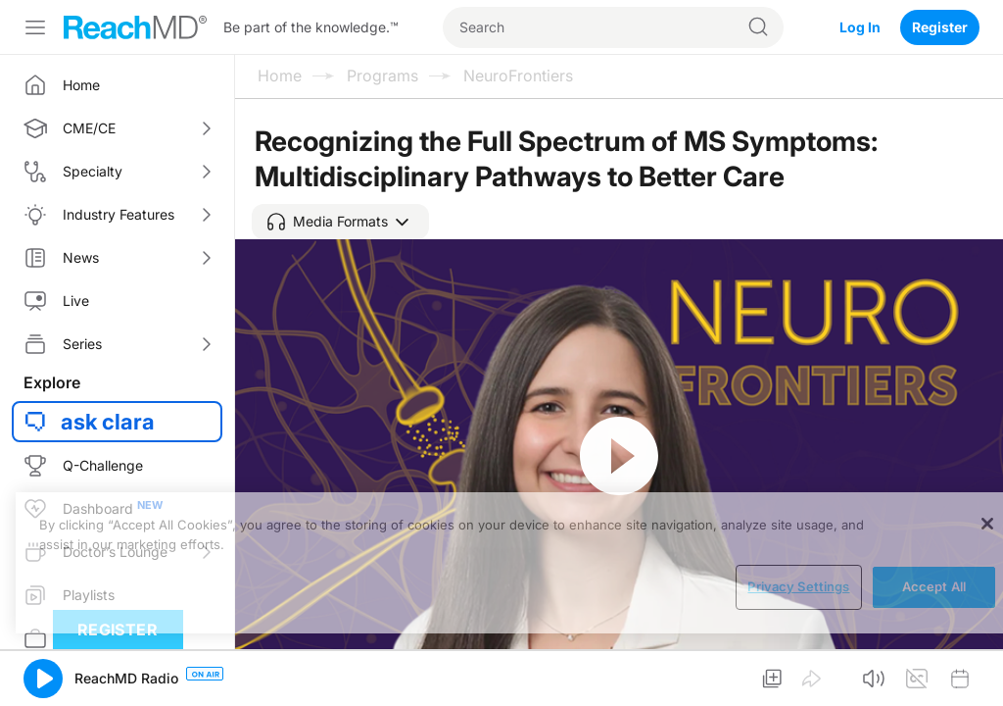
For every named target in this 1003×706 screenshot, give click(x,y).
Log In (860, 27)
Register (940, 27)
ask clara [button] (108, 421)
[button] (340, 221)
